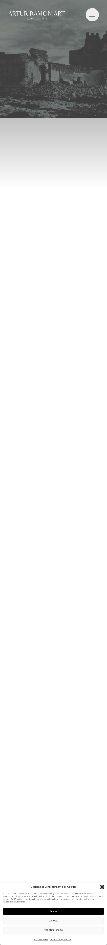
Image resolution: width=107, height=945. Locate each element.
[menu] (92, 15)
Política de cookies (41, 939)
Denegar (53, 920)
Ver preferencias (53, 929)
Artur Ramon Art (36, 15)
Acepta (53, 911)
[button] (102, 887)
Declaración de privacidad (60, 939)
